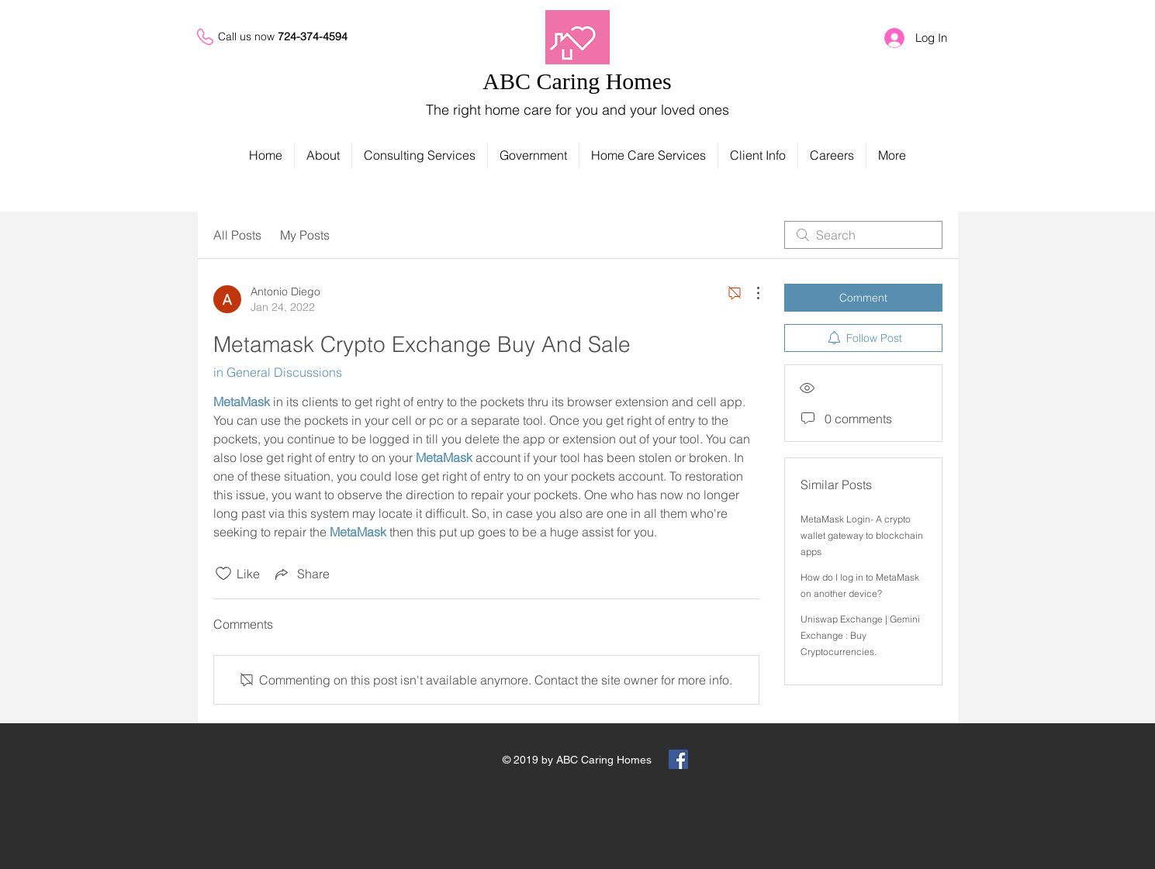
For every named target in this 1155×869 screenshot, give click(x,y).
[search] (863, 235)
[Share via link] (301, 573)
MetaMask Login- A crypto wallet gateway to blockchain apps (862, 535)
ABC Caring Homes (576, 81)
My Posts (305, 235)
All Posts (237, 235)
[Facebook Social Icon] (678, 759)
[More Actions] (750, 293)
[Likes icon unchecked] (223, 573)
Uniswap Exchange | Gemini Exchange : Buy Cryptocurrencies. (860, 635)
